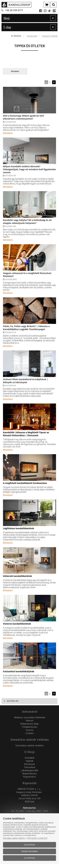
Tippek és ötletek (50, 36)
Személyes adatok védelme (29, 745)
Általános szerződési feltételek (29, 717)
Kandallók (29, 757)
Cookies (29, 733)
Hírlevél (29, 720)
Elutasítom (29, 858)
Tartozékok (29, 767)
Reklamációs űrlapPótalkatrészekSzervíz (29, 726)
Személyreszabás (29, 851)
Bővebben (15, 71)
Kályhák (29, 761)
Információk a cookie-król (37, 838)
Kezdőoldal (32, 36)
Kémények (29, 764)
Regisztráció (29, 776)
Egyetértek (29, 845)
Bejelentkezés (29, 773)
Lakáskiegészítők (29, 770)
